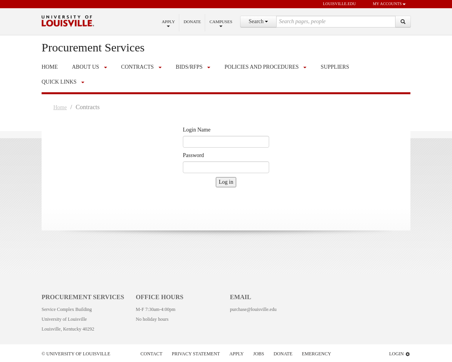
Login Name (196, 130)
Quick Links (59, 82)
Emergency (316, 354)
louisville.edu (335, 4)
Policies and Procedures (261, 67)
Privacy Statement (196, 354)
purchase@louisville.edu (253, 309)
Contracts (137, 67)
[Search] (403, 21)
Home (60, 107)
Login (399, 354)
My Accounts (385, 4)
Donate (192, 21)
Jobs (258, 354)
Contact (151, 354)
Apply (168, 23)
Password (193, 155)
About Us (85, 67)
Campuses (221, 23)
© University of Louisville (76, 354)
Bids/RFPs (189, 67)
